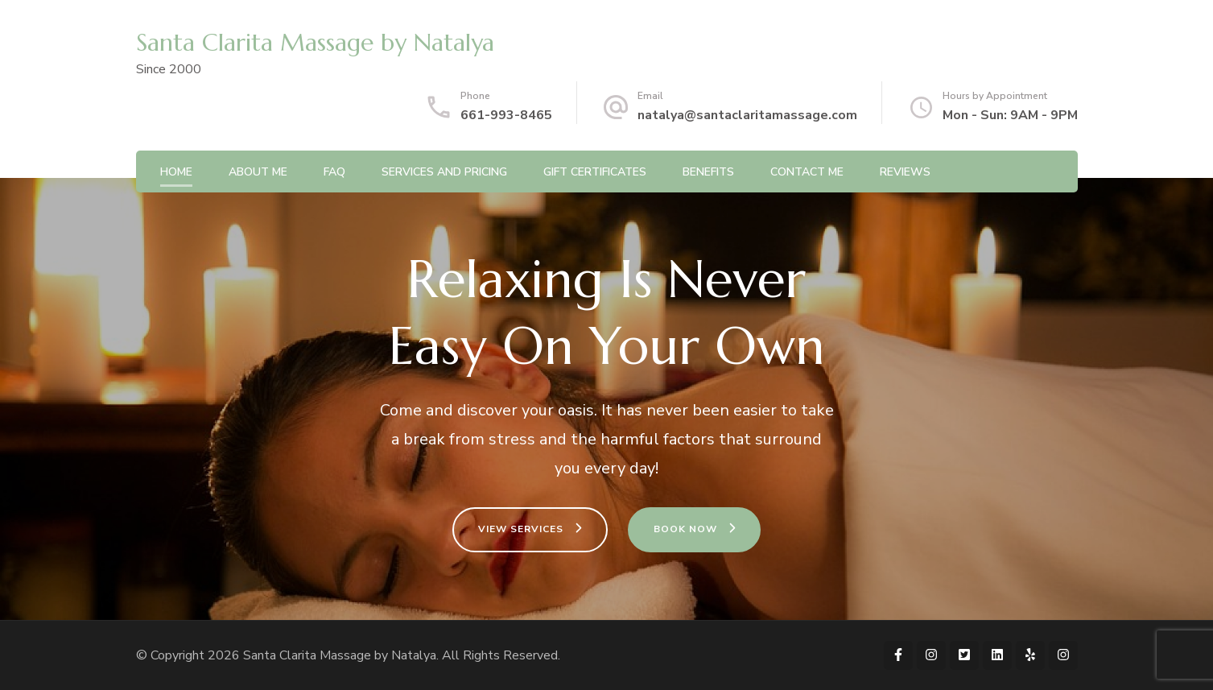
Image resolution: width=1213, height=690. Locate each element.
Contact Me (807, 172)
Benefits (708, 172)
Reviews (905, 172)
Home (176, 172)
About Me (258, 172)
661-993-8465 (506, 115)
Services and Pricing (444, 172)
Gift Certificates (594, 172)
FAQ (334, 172)
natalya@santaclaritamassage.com (747, 115)
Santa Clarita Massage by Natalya (315, 42)
